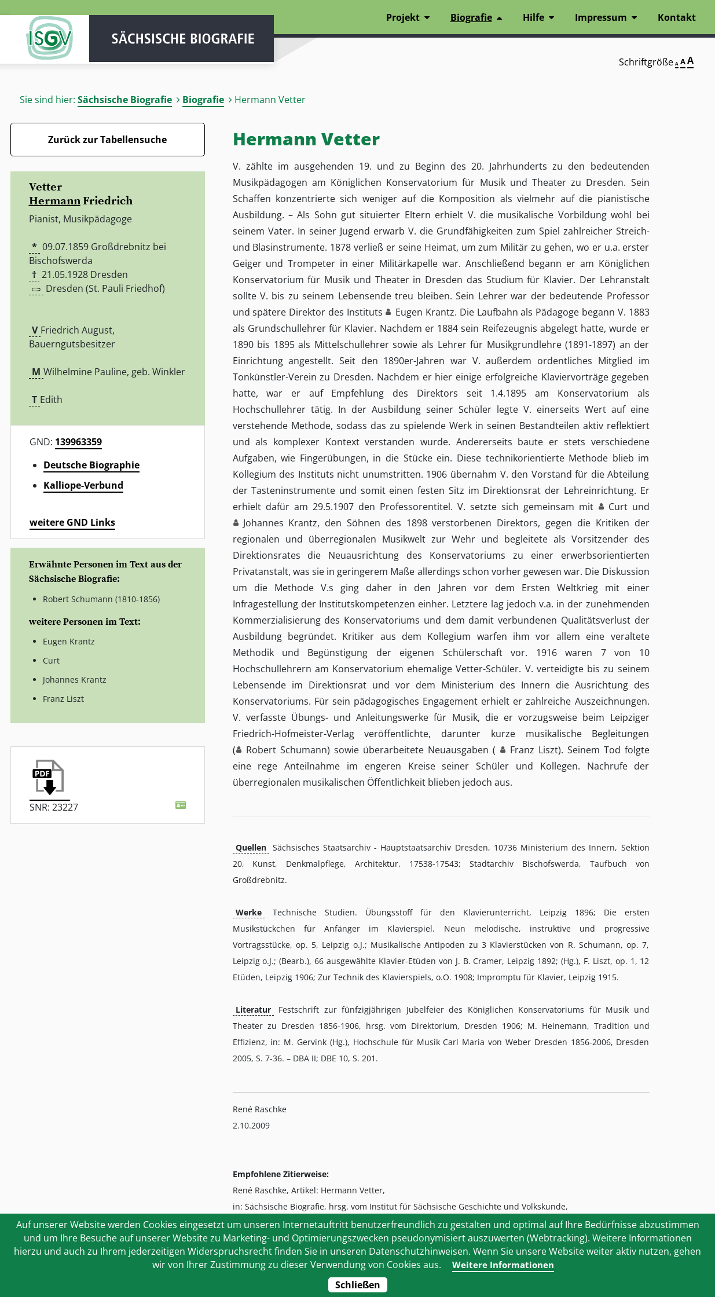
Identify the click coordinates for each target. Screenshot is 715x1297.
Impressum (601, 17)
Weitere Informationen (503, 1264)
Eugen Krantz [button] (424, 312)
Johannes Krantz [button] (280, 522)
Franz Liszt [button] (534, 749)
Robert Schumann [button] (286, 749)
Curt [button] (618, 506)
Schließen (357, 1284)
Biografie (203, 99)
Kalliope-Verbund (83, 485)
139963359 (78, 441)
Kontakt (677, 17)
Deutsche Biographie (91, 465)
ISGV (45, 41)
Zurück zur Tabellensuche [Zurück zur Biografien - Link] (107, 139)
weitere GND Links (72, 522)
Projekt (403, 17)
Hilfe (533, 17)
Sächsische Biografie (125, 99)
